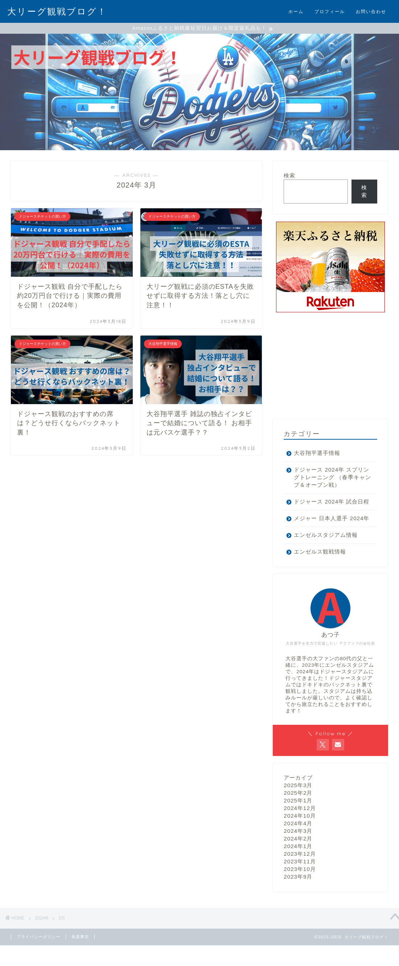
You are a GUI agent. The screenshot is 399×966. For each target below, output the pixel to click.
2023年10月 (300, 893)
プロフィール (329, 11)
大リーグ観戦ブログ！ (57, 11)
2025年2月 (298, 817)
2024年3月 (298, 855)
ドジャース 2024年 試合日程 (326, 514)
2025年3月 (298, 809)
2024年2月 (298, 862)
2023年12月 (300, 878)
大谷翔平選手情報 (317, 454)
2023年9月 (298, 900)
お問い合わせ (371, 11)
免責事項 (80, 960)
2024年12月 (300, 832)
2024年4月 (298, 847)
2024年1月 (298, 870)
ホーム (296, 11)
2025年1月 (298, 824)
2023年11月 (300, 885)
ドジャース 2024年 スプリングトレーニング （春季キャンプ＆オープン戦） (326, 482)
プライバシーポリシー (38, 960)
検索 (289, 176)
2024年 (42, 942)
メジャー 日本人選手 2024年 (321, 538)
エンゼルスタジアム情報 (326, 559)
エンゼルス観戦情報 (320, 575)
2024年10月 (300, 839)
